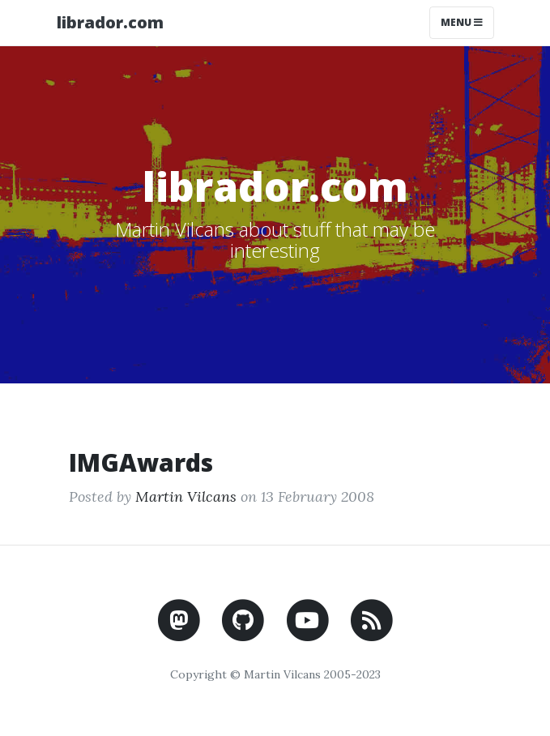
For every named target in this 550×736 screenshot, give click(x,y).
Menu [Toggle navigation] (462, 22)
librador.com (110, 22)
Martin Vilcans (186, 496)
